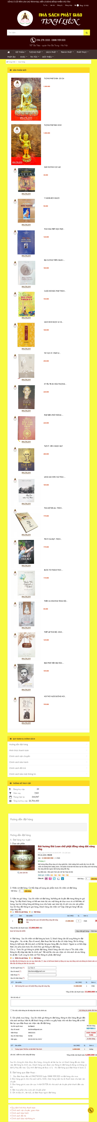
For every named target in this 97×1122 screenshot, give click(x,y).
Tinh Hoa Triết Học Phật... (54, 229)
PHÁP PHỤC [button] (82, 52)
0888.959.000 (58, 40)
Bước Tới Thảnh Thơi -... (53, 570)
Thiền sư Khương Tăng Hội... (56, 601)
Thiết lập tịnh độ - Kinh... (53, 632)
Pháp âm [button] (11, 57)
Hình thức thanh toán (19, 750)
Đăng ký (59, 5)
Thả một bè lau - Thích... (53, 508)
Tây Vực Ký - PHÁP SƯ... (52, 353)
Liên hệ (52, 5)
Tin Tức (45, 5)
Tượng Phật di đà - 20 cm (54, 78)
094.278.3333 (43, 40)
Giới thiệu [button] (47, 57)
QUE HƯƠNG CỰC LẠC (52, 167)
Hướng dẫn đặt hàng (18, 744)
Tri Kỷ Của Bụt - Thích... (53, 539)
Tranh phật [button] (66, 52)
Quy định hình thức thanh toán (22, 1107)
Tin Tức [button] (33, 57)
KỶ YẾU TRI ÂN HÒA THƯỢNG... (55, 384)
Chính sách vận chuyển (19, 756)
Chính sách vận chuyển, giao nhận (24, 1110)
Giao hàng (21, 62)
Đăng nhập (68, 5)
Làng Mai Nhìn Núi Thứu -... (55, 477)
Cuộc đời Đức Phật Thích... (55, 291)
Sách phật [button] (51, 52)
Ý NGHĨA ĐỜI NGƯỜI (51, 198)
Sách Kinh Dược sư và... (53, 322)
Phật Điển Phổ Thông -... (53, 415)
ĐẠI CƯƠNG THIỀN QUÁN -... (54, 260)
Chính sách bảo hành (18, 762)
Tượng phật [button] (35, 52)
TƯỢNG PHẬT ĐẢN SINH (52, 125)
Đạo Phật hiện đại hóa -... (54, 663)
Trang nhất (10, 62)
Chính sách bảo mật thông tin (22, 774)
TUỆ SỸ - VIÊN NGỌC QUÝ (53, 446)
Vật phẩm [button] (19, 52)
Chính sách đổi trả (17, 768)
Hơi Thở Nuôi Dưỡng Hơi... (55, 696)
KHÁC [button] (22, 57)
